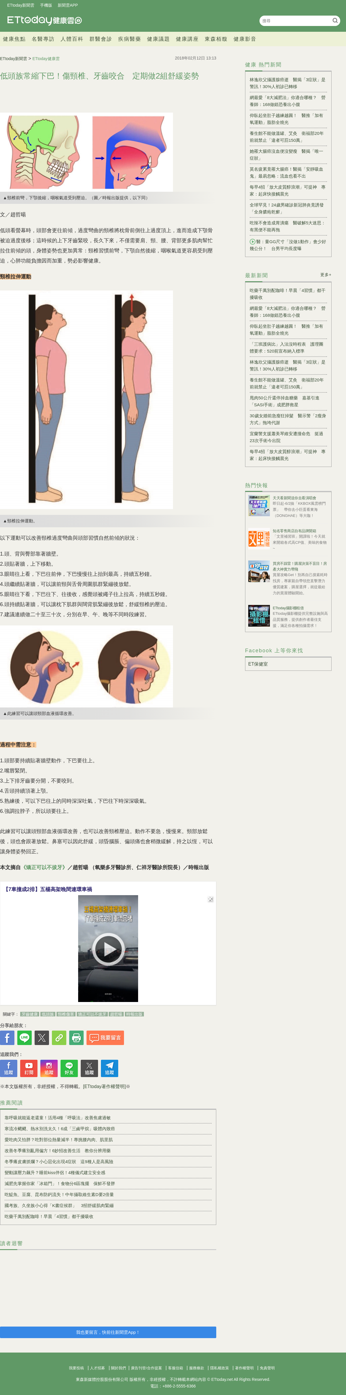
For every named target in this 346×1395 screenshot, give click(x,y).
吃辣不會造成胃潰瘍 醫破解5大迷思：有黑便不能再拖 (288, 226)
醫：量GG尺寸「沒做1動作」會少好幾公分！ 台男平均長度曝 (288, 245)
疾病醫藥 (129, 39)
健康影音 (245, 39)
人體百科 (72, 39)
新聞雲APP (68, 5)
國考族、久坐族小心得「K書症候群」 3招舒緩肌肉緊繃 (59, 1205)
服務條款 (196, 1368)
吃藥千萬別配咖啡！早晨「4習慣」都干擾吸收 (49, 1216)
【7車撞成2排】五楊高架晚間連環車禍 (47, 889)
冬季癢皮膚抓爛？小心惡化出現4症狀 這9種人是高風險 (59, 1161)
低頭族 (48, 1014)
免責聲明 (267, 1368)
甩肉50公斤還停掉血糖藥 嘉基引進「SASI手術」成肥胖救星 (284, 401)
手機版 (46, 5)
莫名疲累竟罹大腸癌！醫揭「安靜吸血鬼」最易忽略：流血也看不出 (286, 172)
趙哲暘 (116, 1014)
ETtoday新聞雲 (20, 5)
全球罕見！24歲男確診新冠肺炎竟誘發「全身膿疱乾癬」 (287, 208)
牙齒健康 (30, 1014)
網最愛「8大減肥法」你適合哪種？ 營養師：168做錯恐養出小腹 (288, 101)
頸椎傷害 (66, 1014)
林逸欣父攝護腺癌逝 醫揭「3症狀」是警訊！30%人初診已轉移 (288, 83)
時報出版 (134, 1014)
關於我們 (118, 1368)
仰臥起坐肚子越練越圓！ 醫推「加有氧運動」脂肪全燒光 (286, 119)
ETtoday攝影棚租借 (288, 608)
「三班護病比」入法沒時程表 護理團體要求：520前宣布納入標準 (286, 347)
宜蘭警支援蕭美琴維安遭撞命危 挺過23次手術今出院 (286, 437)
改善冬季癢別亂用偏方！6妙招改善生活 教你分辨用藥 (58, 1150)
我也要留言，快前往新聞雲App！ (108, 1332)
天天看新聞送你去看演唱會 (294, 498)
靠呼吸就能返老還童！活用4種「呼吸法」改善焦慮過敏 (58, 1117)
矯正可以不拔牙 (92, 1014)
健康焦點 (14, 39)
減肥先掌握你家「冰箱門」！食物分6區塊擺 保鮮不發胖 (60, 1183)
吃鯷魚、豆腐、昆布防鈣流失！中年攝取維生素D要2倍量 (59, 1194)
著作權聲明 (244, 1368)
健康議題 (158, 39)
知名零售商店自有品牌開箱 (294, 531)
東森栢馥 (216, 39)
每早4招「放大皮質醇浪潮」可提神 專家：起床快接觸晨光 (288, 190)
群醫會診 (100, 39)
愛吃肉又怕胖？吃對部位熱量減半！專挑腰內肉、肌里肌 (59, 1139)
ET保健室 (258, 664)
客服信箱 (175, 1368)
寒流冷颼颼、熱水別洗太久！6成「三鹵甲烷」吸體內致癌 (60, 1128)
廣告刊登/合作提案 (146, 1368)
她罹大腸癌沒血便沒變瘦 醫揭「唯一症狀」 (286, 155)
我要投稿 (76, 1368)
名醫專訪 (43, 39)
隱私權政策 (219, 1368)
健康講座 (187, 39)
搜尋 (335, 20)
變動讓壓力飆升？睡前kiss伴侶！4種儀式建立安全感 (57, 1172)
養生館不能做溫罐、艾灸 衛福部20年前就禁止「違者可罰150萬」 (287, 137)
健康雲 (44, 21)
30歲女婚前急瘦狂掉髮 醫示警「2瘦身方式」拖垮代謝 (288, 419)
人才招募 (97, 1368)
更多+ (326, 274)
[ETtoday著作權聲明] (104, 1086)
